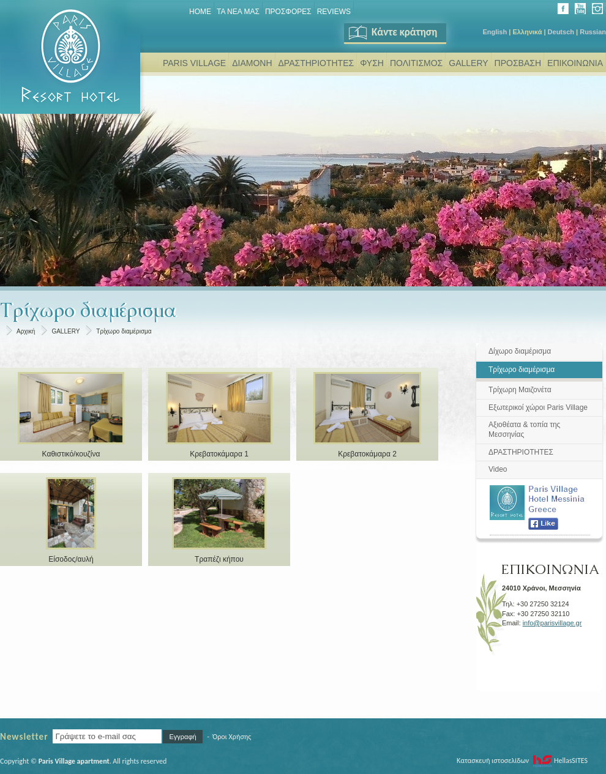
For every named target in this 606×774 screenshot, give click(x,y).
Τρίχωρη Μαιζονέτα (520, 389)
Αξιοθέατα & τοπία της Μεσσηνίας (524, 429)
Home (200, 11)
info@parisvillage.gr (552, 623)
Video (497, 469)
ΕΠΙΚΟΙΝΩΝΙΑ (575, 63)
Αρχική (26, 331)
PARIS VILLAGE (194, 63)
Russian (593, 31)
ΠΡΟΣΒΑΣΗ (518, 63)
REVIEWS (334, 11)
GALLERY (468, 63)
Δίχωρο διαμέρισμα (519, 351)
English (494, 31)
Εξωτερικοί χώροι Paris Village (538, 407)
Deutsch (561, 31)
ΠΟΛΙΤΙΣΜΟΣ (416, 63)
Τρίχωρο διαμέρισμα (123, 331)
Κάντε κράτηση (392, 32)
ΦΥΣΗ (372, 63)
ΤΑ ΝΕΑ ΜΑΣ (238, 11)
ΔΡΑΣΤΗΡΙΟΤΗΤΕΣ (316, 63)
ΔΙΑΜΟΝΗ (252, 63)
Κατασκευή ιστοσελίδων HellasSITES (522, 760)
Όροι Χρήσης (231, 736)
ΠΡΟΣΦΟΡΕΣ (288, 11)
